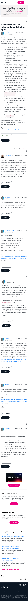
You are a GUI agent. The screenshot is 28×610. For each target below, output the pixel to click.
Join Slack (14, 503)
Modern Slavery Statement (13, 592)
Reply (5, 140)
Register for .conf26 (14, 485)
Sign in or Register (17, 11)
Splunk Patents (22, 592)
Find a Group (14, 522)
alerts (2, 130)
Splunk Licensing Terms (22, 591)
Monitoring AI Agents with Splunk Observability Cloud (10, 559)
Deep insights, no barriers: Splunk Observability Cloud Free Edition (10, 547)
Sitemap (2, 591)
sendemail (13, 130)
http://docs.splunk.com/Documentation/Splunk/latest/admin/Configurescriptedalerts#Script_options (14, 401)
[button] (26, 21)
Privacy (6, 591)
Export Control (4, 592)
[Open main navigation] (26, 2)
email (7, 130)
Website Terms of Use (12, 591)
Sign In (20, 2)
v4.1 (18, 130)
